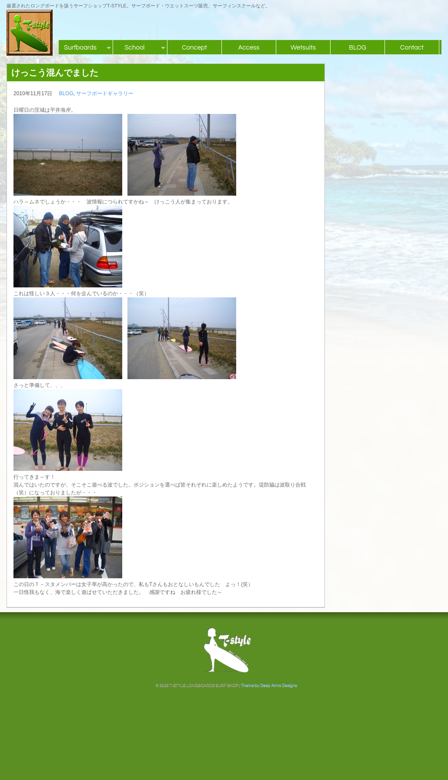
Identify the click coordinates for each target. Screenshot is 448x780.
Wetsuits (303, 47)
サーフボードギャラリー (105, 93)
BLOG (357, 47)
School (135, 47)
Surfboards (80, 47)
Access (248, 47)
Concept (194, 47)
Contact (412, 47)
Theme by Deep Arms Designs (269, 685)
